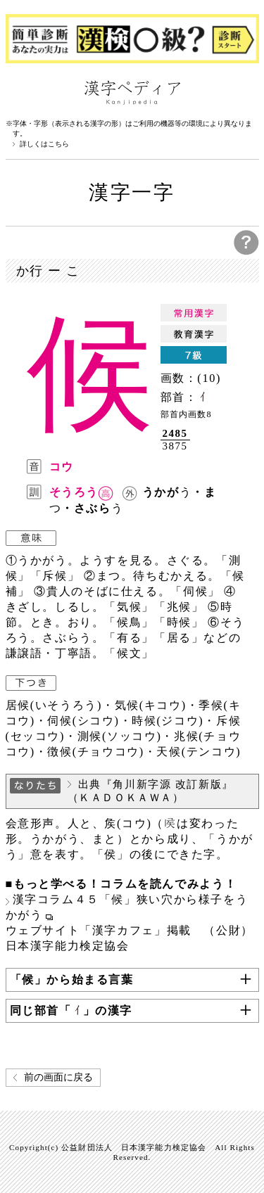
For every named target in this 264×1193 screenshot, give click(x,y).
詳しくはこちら (44, 144)
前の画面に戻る (58, 1077)
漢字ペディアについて (20, 91)
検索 (245, 91)
